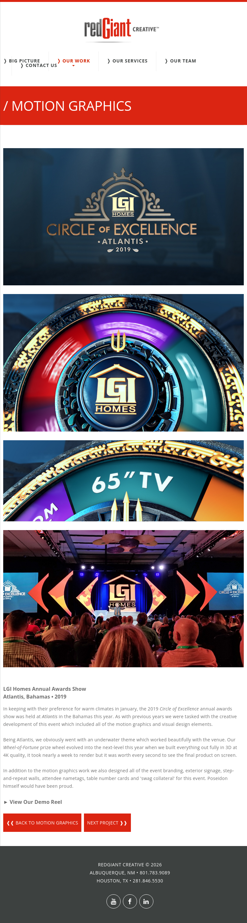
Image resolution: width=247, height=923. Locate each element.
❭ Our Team (180, 61)
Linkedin (146, 901)
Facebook (130, 901)
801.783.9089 (155, 873)
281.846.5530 (148, 881)
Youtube (113, 901)
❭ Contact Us (38, 65)
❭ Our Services (127, 61)
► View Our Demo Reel (32, 801)
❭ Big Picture (21, 61)
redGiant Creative (121, 864)
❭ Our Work (73, 61)
